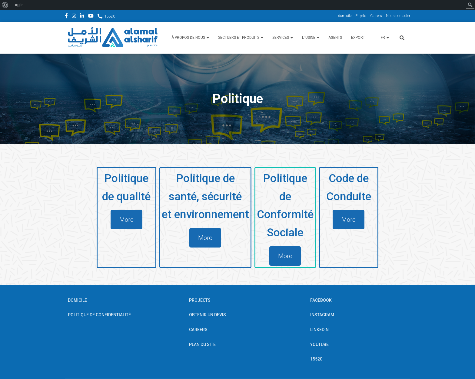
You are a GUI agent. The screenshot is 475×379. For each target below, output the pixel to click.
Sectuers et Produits (240, 37)
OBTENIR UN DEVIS (207, 315)
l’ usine (310, 37)
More (126, 219)
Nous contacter (398, 16)
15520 (110, 16)
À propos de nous (190, 37)
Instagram (74, 17)
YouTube (91, 17)
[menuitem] (5, 5)
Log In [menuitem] (18, 4)
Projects (200, 300)
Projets (360, 16)
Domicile (77, 300)
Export (358, 37)
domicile (344, 16)
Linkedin (82, 17)
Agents (335, 37)
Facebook (66, 17)
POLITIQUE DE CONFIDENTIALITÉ (99, 315)
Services (282, 37)
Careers (376, 16)
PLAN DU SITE (202, 344)
